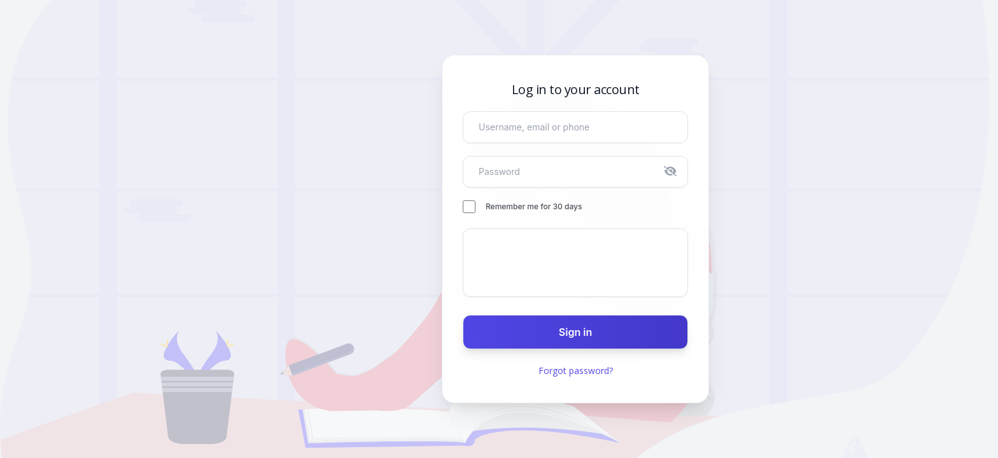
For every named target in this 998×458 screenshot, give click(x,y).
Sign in (575, 332)
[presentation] (575, 263)
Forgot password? (575, 370)
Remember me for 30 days (534, 206)
